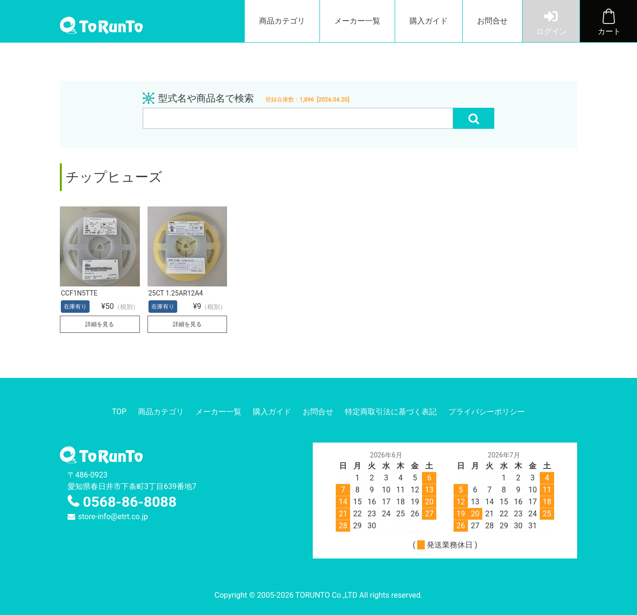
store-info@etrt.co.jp (113, 516)
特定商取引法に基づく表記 (391, 411)
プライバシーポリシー (486, 411)
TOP (119, 411)
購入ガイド (429, 20)
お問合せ (492, 20)
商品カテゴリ (282, 20)
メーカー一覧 (357, 20)
